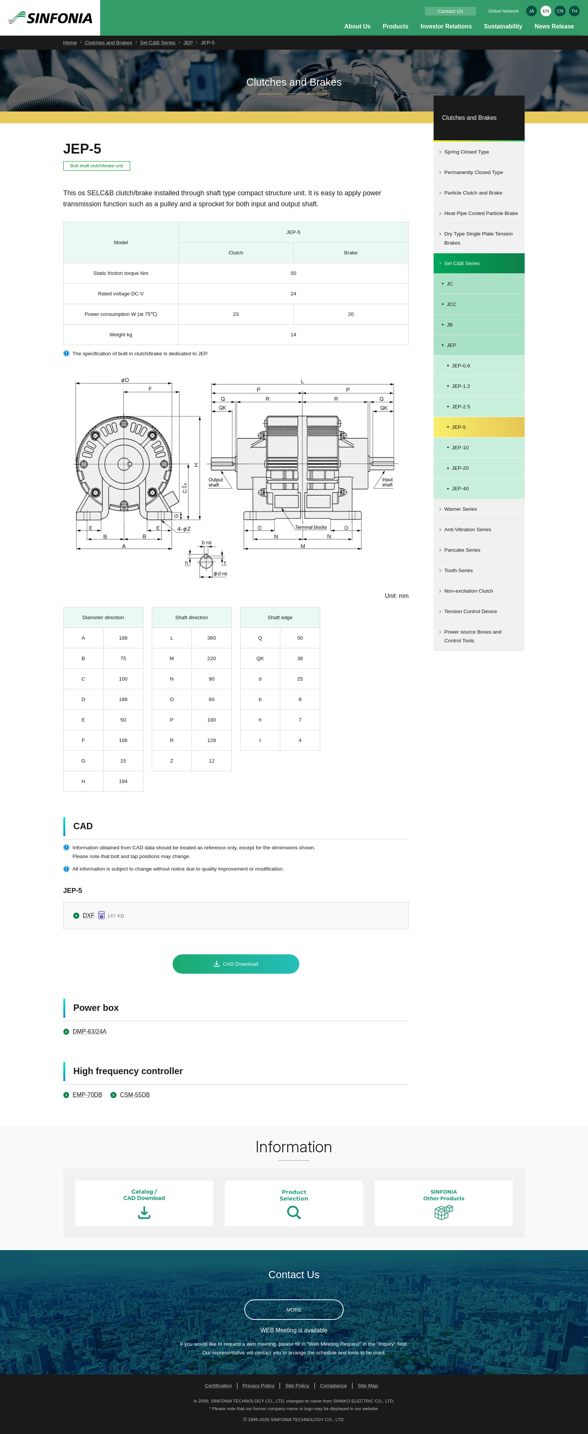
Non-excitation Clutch (468, 595)
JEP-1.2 (461, 390)
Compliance (333, 1390)
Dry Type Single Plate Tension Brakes (478, 242)
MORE (294, 1314)
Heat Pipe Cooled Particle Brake (481, 218)
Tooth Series (458, 575)
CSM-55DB (135, 1099)
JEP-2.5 (461, 411)
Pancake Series (462, 554)
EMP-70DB (87, 1099)
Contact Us (450, 11)
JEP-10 (460, 452)
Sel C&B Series (157, 47)
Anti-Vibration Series (467, 534)
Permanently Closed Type (473, 177)
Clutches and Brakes (108, 47)
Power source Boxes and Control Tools (473, 641)
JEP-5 (459, 431)
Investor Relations (446, 30)
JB (450, 329)
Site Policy (297, 1390)
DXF (88, 919)
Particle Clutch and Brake (473, 197)
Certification (218, 1390)
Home (70, 47)
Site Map (368, 1390)
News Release (554, 30)
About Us (357, 30)
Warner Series (460, 513)
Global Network (503, 10)
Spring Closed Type (466, 156)
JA (531, 10)
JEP (188, 47)
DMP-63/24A (89, 1035)
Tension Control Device (470, 616)
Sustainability (503, 30)
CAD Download (240, 968)
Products (396, 30)
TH (574, 10)
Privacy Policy (259, 1390)
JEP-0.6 (461, 370)
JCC (451, 308)
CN (560, 10)
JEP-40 (460, 493)
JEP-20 (460, 472)
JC (450, 288)
